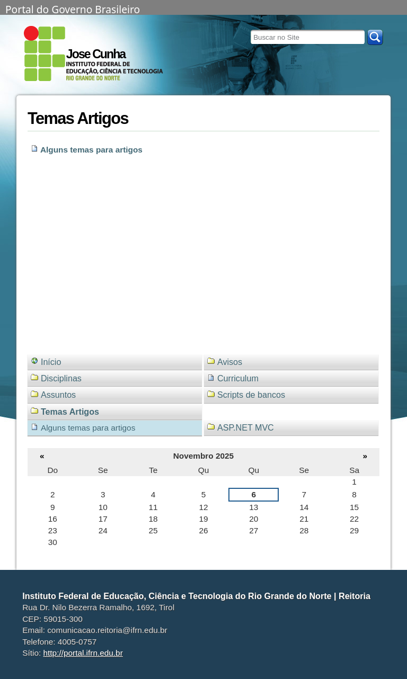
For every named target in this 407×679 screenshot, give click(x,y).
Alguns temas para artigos (91, 149)
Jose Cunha (95, 54)
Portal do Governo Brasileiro (72, 8)
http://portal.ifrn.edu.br (83, 652)
